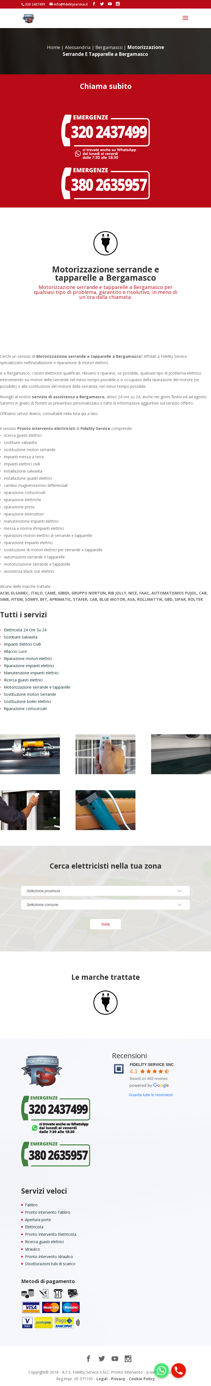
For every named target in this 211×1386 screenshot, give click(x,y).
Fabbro (31, 1204)
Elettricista (34, 1226)
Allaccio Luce (15, 651)
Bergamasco (109, 47)
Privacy (118, 1378)
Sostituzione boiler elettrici (27, 701)
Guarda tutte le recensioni (151, 1095)
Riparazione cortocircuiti (25, 708)
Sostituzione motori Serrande (30, 694)
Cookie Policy (142, 1378)
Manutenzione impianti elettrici (31, 672)
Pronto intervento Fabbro (47, 1212)
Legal (101, 1378)
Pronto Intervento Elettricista (50, 1234)
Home (53, 47)
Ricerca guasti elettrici (23, 680)
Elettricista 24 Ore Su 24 (25, 629)
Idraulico (32, 1249)
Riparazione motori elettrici (28, 658)
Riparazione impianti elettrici (29, 665)
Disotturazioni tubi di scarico (50, 1263)
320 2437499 (35, 4)
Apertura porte (38, 1219)
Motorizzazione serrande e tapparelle (37, 687)
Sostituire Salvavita (20, 637)
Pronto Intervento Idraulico (49, 1256)
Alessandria (78, 47)
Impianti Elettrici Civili (22, 644)
